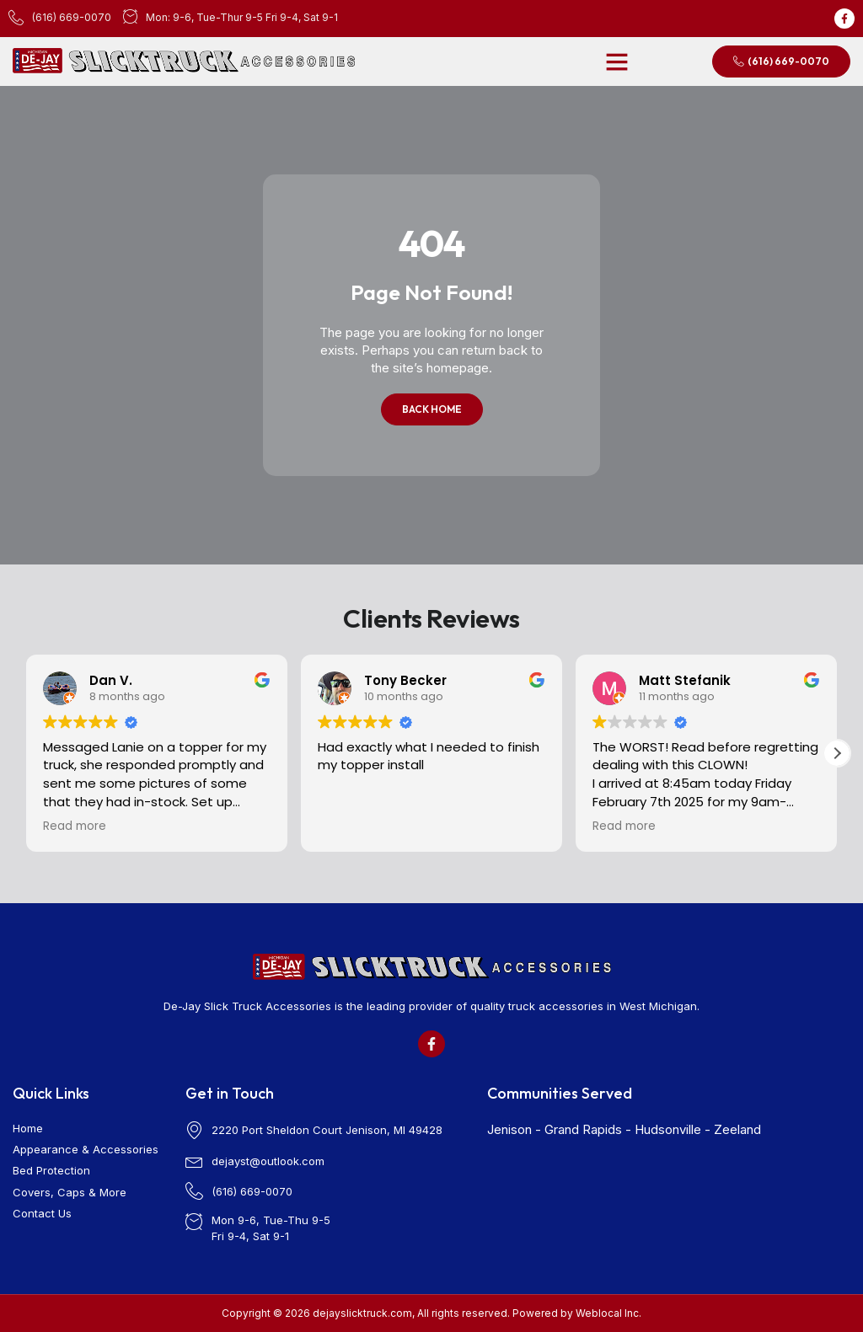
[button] (617, 61)
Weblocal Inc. (608, 1313)
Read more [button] (74, 826)
